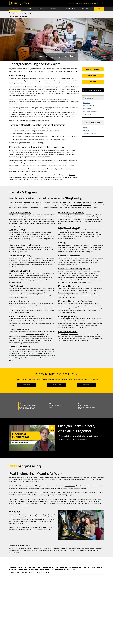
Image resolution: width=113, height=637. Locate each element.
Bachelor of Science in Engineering (25, 245)
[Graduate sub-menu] (32, 9)
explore (22, 517)
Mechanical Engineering (69, 286)
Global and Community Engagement (42, 495)
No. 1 (51, 403)
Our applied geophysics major (18, 232)
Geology (62, 242)
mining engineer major (68, 319)
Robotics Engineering (68, 331)
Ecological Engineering (20, 329)
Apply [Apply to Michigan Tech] (80, 3)
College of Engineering (20, 13)
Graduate (28, 8)
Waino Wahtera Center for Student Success (26, 488)
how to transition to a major (41, 529)
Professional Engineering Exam (92, 90)
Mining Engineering (67, 316)
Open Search (103, 3)
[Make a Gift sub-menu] (89, 9)
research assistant (62, 479)
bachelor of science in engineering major (21, 249)
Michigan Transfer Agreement (50, 179)
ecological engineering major (35, 334)
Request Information (92, 69)
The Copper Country (89, 133)
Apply (98, 8)
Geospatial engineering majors (67, 258)
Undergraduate (15, 8)
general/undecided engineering (30, 527)
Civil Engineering (17, 286)
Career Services (50, 503)
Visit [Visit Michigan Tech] (77, 3)
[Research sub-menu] (44, 9)
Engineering (15, 16)
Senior (65, 136)
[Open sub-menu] (92, 3)
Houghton (86, 130)
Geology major (96, 245)
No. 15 (22, 403)
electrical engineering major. (29, 356)
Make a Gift (85, 8)
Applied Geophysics (18, 229)
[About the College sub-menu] (75, 9)
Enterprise (56, 136)
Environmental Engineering (71, 212)
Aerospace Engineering (20, 212)
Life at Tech (86, 103)
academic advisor (70, 486)
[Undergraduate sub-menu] (20, 9)
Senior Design (25, 481)
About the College (70, 8)
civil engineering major (36, 293)
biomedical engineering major (24, 258)
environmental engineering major (71, 215)
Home (10, 16)
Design (69, 136)
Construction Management (22, 316)
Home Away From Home (90, 111)
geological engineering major (77, 232)
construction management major (22, 319)
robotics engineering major (69, 334)
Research (41, 8)
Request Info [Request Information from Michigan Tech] (71, 3)
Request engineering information (81, 205)
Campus (85, 128)
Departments (54, 8)
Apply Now (86, 385)
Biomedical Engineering (20, 255)
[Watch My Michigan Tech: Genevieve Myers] (52, 428)
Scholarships (87, 114)
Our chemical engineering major (19, 273)
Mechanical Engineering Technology (75, 301)
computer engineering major (21, 303)
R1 (68, 93)
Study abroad (13, 492)
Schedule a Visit (93, 75)
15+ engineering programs (21, 203)
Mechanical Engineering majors (68, 293)
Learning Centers (70, 488)
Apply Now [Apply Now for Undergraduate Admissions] (93, 82)
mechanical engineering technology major (74, 303)
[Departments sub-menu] (59, 9)
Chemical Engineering (19, 270)
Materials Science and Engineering (74, 268)
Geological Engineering (69, 227)
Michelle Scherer (16, 572)
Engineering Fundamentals (19, 479)
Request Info (26, 385)
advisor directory (65, 165)
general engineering (38, 207)
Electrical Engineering (19, 346)
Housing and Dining (89, 106)
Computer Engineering (20, 301)
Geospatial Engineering (69, 255)
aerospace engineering (16, 219)
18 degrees (29, 91)
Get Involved (87, 108)
